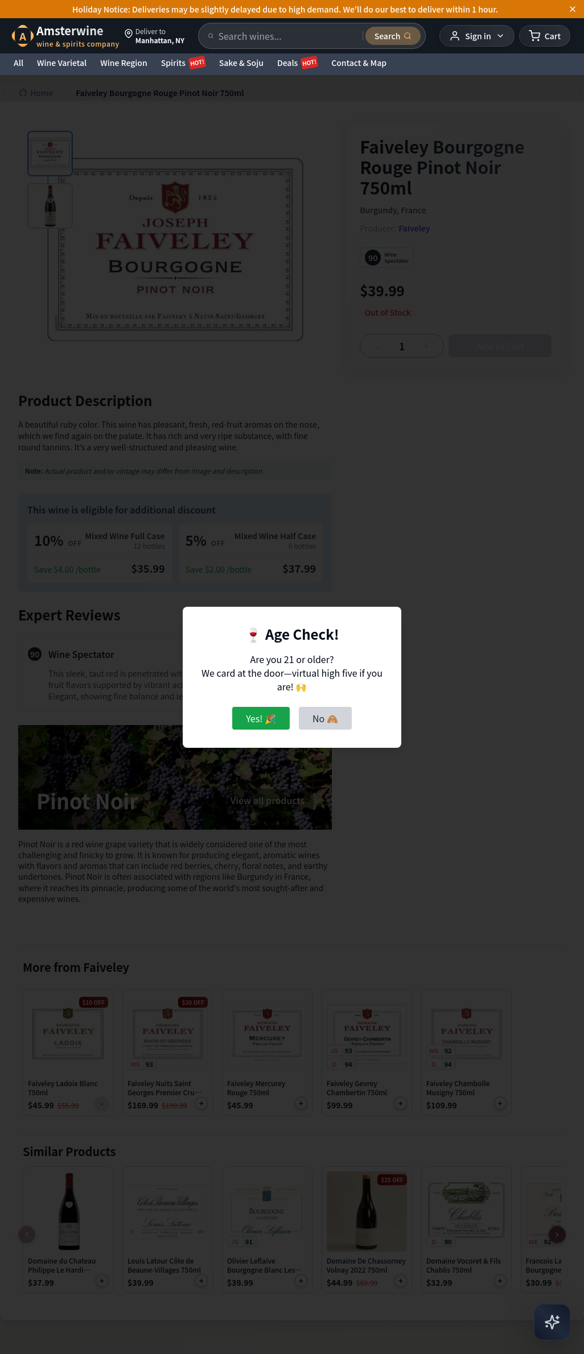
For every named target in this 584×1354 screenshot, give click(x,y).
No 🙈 (325, 718)
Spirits (183, 62)
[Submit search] (393, 36)
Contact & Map (358, 62)
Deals (297, 62)
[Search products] (287, 36)
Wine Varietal (62, 62)
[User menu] (476, 36)
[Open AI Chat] (552, 1322)
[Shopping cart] (544, 36)
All (18, 62)
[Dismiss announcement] (572, 9)
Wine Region (123, 62)
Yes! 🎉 (261, 718)
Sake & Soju (241, 62)
